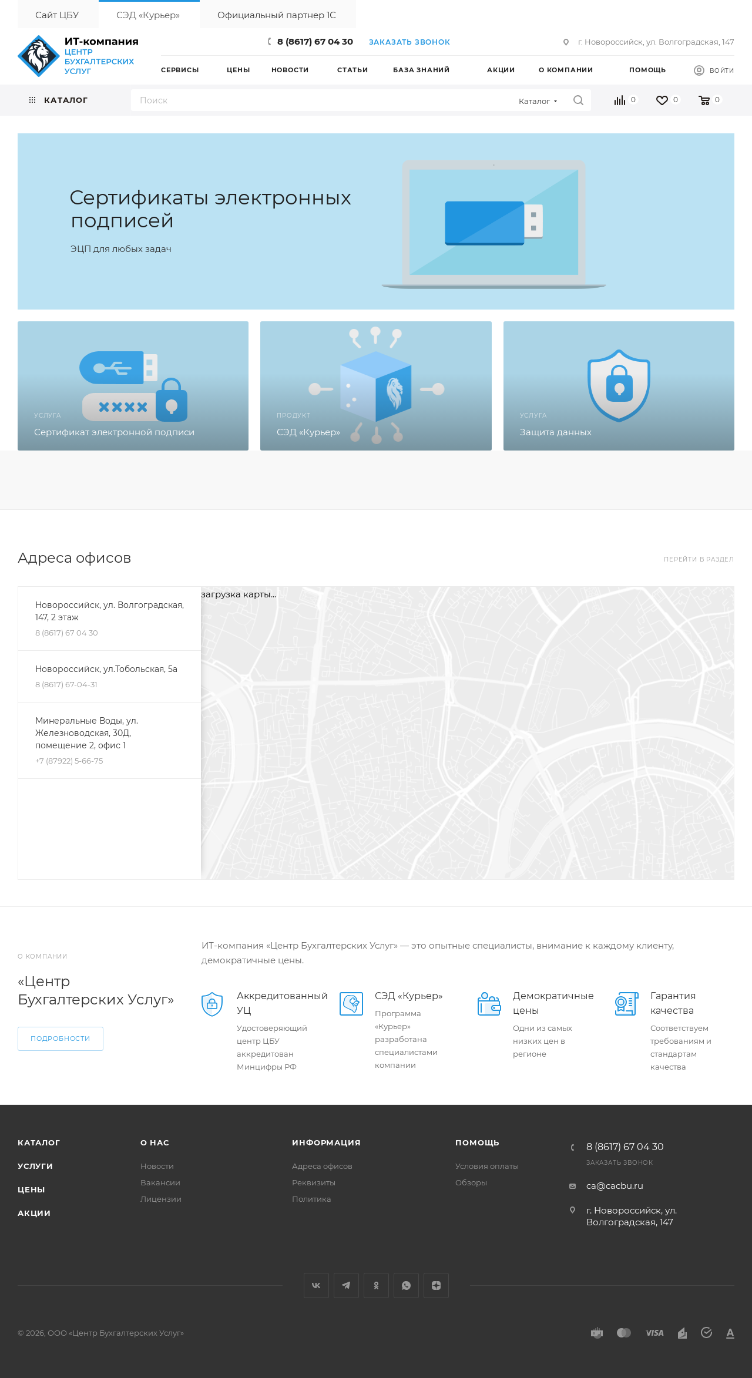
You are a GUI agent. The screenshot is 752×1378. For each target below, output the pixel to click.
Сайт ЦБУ (57, 15)
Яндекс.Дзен (436, 1285)
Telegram (346, 1285)
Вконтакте (316, 1285)
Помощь (477, 1142)
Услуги (35, 1166)
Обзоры (471, 1182)
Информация (326, 1142)
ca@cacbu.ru (614, 1185)
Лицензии (161, 1199)
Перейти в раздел (699, 559)
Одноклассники (376, 1285)
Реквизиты (313, 1182)
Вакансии (160, 1182)
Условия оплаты (487, 1166)
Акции (34, 1213)
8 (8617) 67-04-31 (66, 684)
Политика (311, 1199)
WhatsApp (406, 1285)
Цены (31, 1189)
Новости (157, 1166)
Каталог (39, 1142)
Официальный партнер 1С (276, 15)
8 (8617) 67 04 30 (315, 41)
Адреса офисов (322, 1166)
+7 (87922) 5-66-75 (69, 760)
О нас (154, 1142)
